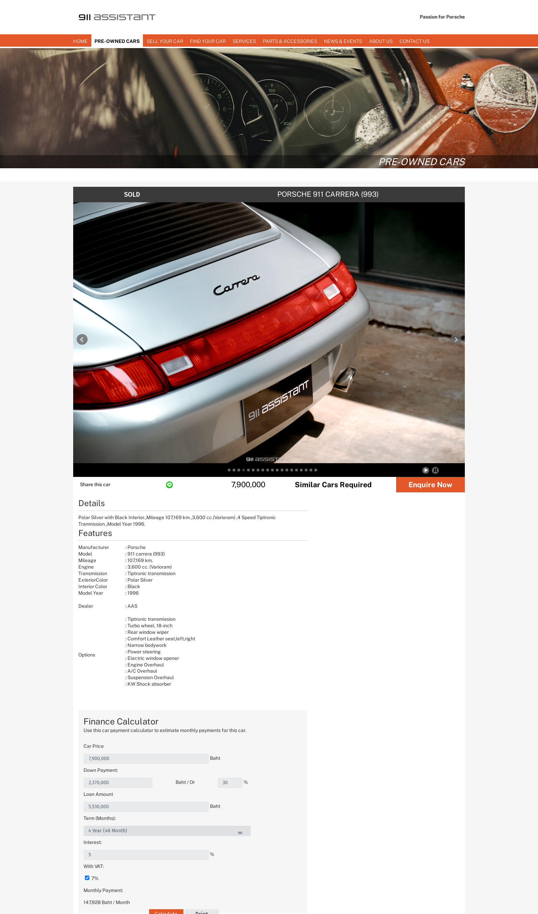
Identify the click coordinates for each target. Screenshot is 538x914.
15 (296, 470)
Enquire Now (430, 484)
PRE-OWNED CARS (117, 41)
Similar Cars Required (333, 484)
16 (301, 470)
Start (426, 470)
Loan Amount (294, 557)
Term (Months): (295, 569)
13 (286, 470)
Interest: (288, 581)
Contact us (414, 41)
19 (315, 470)
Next (455, 339)
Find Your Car (208, 41)
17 (306, 470)
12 (282, 470)
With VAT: (289, 593)
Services (244, 41)
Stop (435, 470)
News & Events (343, 41)
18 (311, 470)
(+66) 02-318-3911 (332, 862)
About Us (381, 41)
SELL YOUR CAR (165, 41)
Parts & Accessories (290, 41)
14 (291, 470)
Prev (82, 339)
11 (277, 470)
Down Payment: (296, 545)
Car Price (289, 533)
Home (80, 41)
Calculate (349, 617)
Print (384, 617)
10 (272, 470)
